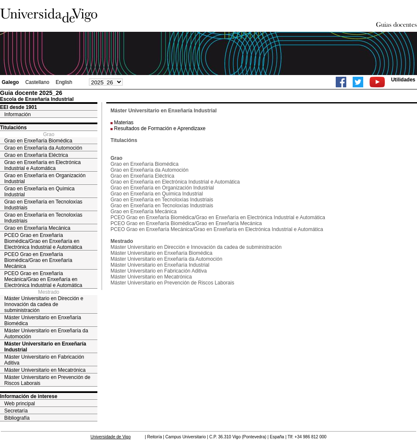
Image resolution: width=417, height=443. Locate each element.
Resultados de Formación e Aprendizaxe (159, 128)
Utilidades (403, 80)
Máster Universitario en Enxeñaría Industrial (45, 347)
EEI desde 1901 (18, 107)
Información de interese (28, 396)
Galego (10, 82)
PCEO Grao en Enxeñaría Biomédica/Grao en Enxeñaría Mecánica (38, 260)
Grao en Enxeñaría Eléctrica (36, 155)
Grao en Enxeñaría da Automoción (43, 148)
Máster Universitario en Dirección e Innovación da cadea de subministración (43, 304)
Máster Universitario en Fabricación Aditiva (44, 360)
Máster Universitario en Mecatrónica (45, 370)
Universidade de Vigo (111, 437)
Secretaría (16, 411)
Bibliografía (17, 418)
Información (17, 114)
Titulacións (13, 128)
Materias (123, 122)
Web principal (19, 404)
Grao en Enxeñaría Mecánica (37, 228)
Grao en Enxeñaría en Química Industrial (39, 192)
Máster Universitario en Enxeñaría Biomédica (42, 320)
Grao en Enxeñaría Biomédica (38, 141)
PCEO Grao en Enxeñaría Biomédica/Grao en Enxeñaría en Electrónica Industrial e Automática (43, 241)
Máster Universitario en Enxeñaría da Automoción (46, 334)
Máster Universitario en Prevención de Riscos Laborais (47, 380)
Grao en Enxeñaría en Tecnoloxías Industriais (43, 205)
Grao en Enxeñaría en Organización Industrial (45, 178)
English (63, 82)
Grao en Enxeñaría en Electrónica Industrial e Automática (42, 165)
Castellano (37, 82)
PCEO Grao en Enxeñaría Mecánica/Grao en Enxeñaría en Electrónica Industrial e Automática (43, 279)
